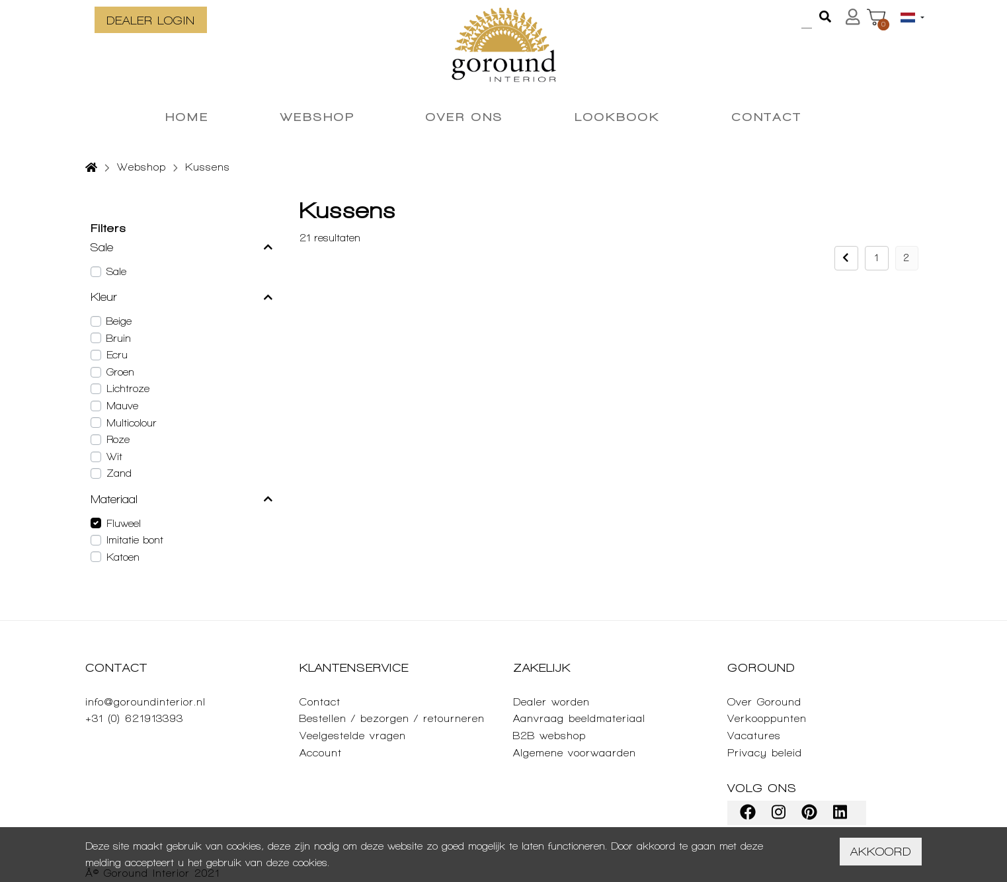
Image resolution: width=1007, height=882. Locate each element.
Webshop (141, 167)
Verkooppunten (767, 718)
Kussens (207, 167)
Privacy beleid (764, 752)
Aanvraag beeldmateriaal (579, 718)
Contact (320, 701)
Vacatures (754, 735)
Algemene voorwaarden (574, 752)
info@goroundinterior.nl (145, 701)
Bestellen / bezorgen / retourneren (392, 718)
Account (321, 752)
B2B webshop (549, 735)
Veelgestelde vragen (353, 735)
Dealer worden (551, 701)
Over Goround (764, 701)
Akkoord (880, 851)
